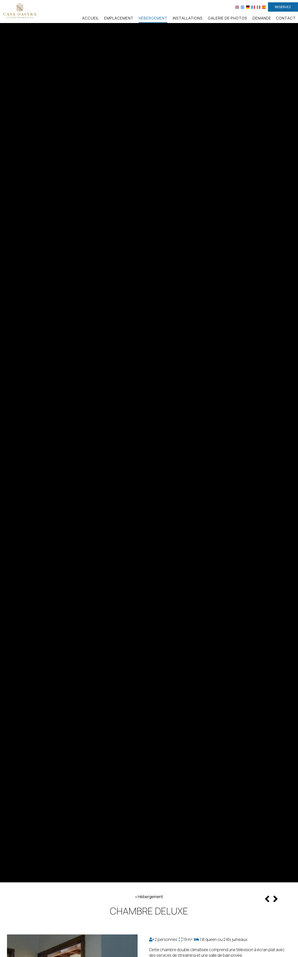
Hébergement (153, 18)
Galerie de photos (227, 18)
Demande (262, 18)
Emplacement (118, 18)
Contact (286, 18)
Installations (188, 18)
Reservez (283, 7)
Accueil (90, 18)
